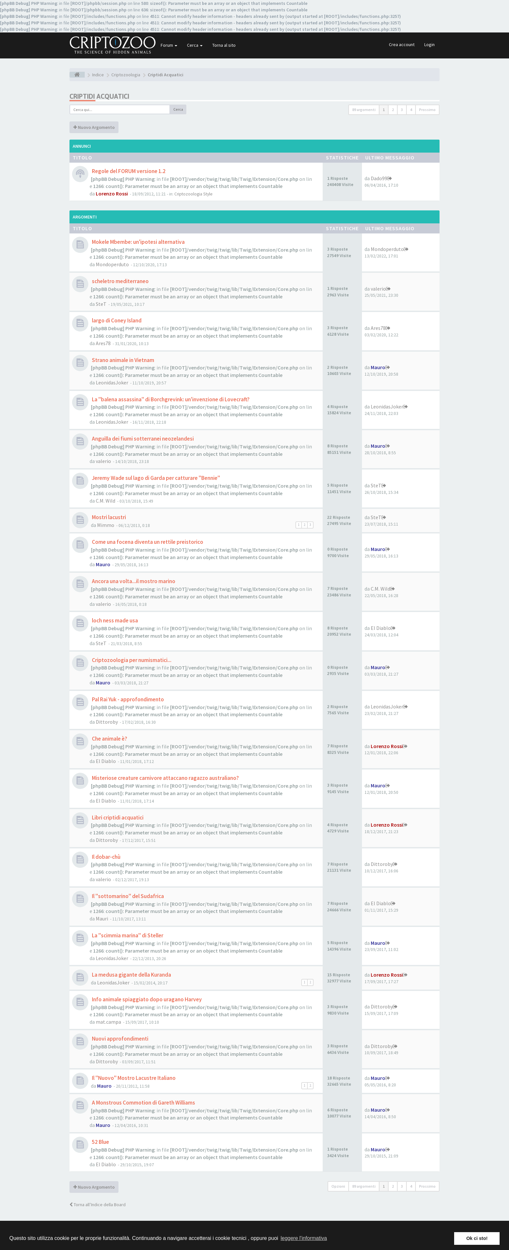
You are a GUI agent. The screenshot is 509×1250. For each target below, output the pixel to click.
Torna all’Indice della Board (97, 1204)
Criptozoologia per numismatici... (131, 660)
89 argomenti (364, 109)
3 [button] (402, 109)
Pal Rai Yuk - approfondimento (127, 699)
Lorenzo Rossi (112, 193)
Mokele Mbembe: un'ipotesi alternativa (138, 241)
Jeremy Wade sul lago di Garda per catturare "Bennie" (155, 477)
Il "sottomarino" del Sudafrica (127, 896)
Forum (169, 45)
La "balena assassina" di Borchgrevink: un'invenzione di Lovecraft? (170, 399)
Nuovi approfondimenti (119, 1038)
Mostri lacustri (108, 517)
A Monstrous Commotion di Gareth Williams (143, 1102)
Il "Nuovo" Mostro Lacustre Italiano (133, 1077)
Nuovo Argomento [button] (94, 127)
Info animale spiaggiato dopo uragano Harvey (146, 999)
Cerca (195, 45)
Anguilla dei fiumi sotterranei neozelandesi (142, 438)
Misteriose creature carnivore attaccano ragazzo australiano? (165, 777)
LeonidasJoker (112, 382)
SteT (101, 304)
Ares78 (103, 343)
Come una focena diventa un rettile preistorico (147, 541)
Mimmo (105, 525)
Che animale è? (109, 738)
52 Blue (100, 1141)
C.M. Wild (105, 500)
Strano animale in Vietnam (122, 360)
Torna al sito (224, 45)
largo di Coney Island (116, 320)
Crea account (402, 44)
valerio (378, 288)
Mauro (378, 367)
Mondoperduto (112, 264)
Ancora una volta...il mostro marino (133, 581)
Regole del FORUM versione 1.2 (128, 171)
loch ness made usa (114, 620)
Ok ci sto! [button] (477, 1238)
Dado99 (379, 178)
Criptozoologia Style (193, 194)
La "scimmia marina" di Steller (127, 935)
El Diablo (381, 628)
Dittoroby (107, 722)
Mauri (102, 918)
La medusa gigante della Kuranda (131, 974)
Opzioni (338, 1186)
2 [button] (393, 109)
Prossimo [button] (427, 109)
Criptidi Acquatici (99, 96)
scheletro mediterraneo (120, 281)
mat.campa (108, 1022)
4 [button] (411, 109)
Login (429, 44)
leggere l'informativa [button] (303, 1238)
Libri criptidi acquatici (117, 817)
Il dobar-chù (105, 856)
